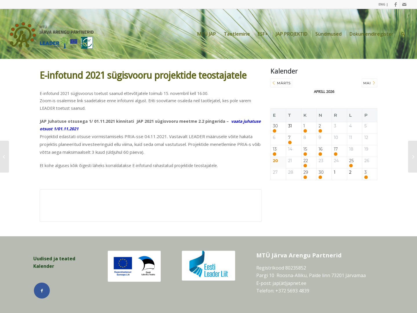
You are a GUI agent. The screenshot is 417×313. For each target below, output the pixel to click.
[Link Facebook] (395, 4)
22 (305, 160)
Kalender (43, 266)
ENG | (383, 4)
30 (275, 126)
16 (321, 149)
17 (336, 149)
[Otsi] (403, 34)
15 (305, 149)
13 (275, 149)
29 (305, 172)
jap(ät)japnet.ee (289, 283)
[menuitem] (382, 4)
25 (351, 160)
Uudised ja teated (54, 258)
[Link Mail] (404, 4)
